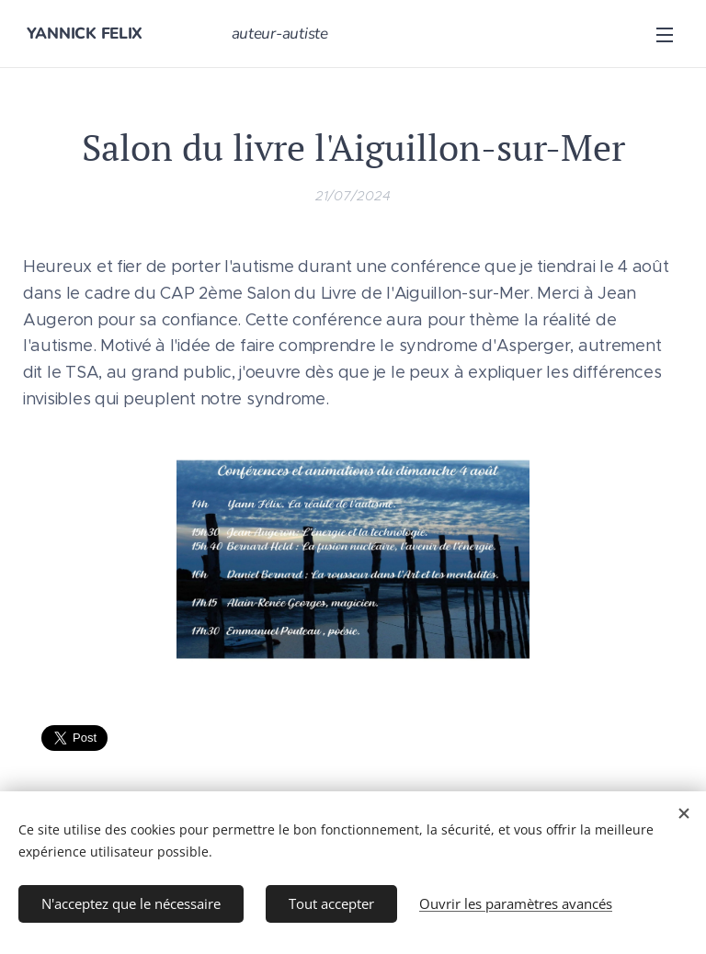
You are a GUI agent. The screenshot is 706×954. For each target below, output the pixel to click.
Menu (664, 35)
